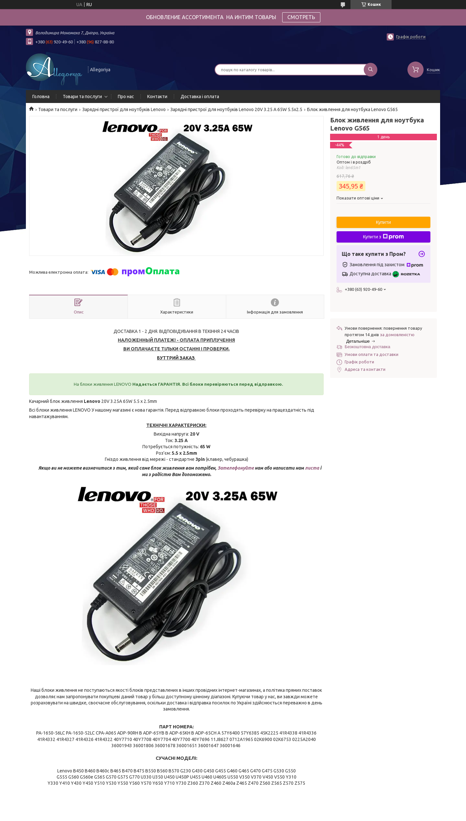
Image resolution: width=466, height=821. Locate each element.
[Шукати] (370, 69)
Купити (383, 222)
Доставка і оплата (200, 96)
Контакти (157, 96)
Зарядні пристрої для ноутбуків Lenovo (124, 109)
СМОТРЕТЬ (301, 17)
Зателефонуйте (236, 468)
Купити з (383, 237)
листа (312, 468)
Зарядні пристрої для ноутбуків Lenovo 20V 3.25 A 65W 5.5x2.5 (236, 109)
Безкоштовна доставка (367, 346)
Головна (41, 96)
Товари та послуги (82, 96)
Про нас (126, 96)
